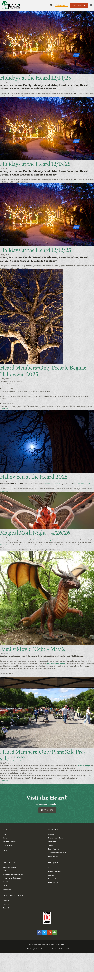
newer (2, 783)
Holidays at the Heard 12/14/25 (35, 77)
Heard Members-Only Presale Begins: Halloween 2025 (43, 371)
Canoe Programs (53, 849)
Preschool (51, 845)
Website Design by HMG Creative (63, 949)
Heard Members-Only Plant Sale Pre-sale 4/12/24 (42, 755)
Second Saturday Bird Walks (57, 853)
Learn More (4, 409)
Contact (5, 850)
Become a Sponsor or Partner (57, 879)
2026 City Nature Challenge (42, 540)
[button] (51, 5)
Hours (5, 838)
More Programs (53, 856)
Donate (50, 868)
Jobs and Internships (9, 867)
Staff (4, 871)
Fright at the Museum (52, 484)
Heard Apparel (53, 882)
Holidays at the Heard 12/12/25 (35, 249)
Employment (7, 889)
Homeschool (52, 842)
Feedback (6, 853)
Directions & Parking (9, 842)
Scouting (51, 834)
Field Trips (6, 904)
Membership (61, 5)
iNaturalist (3, 545)
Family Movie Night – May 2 (32, 648)
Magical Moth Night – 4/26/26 (35, 532)
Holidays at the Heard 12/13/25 (35, 163)
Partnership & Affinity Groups (12, 878)
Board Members (8, 882)
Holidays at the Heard (81, 484)
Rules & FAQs (7, 845)
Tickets (5, 834)
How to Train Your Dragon (56, 663)
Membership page (83, 765)
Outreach (6, 908)
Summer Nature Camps (55, 838)
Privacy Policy (50, 949)
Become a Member (54, 871)
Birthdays (6, 900)
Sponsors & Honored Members (13, 874)
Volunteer (51, 875)
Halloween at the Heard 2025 (34, 476)
